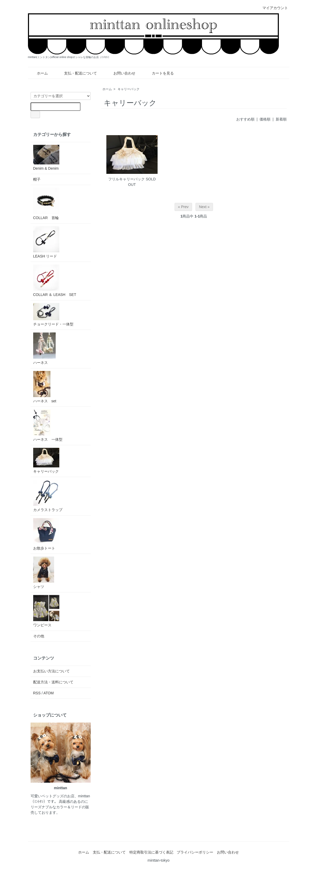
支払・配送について (76, 73)
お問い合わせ (120, 73)
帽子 (37, 179)
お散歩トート (46, 534)
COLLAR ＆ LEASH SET (54, 281)
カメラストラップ (47, 496)
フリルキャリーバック (126, 179)
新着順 (281, 119)
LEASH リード (46, 242)
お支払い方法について (51, 671)
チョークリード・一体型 (53, 314)
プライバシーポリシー (195, 852)
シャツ (43, 573)
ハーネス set (44, 387)
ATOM (48, 693)
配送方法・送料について (53, 682)
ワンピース (46, 611)
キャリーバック (129, 89)
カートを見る (159, 73)
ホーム (38, 73)
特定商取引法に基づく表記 (151, 852)
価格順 (265, 119)
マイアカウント (272, 8)
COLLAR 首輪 (46, 204)
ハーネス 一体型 (47, 425)
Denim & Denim (46, 157)
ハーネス (44, 349)
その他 (38, 636)
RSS (37, 693)
